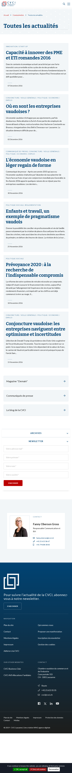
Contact (7, 671)
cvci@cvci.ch (45, 734)
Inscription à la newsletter (49, 677)
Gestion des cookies (46, 684)
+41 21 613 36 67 (41, 580)
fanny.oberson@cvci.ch (43, 577)
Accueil (6, 15)
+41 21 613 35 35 (47, 729)
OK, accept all (20, 769)
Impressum (8, 684)
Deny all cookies (38, 769)
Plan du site (9, 664)
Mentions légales (11, 677)
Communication (19, 15)
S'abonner (12, 645)
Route (42, 725)
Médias (17, 760)
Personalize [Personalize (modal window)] (54, 769)
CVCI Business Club (12, 708)
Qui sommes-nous (45, 664)
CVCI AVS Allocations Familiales (17, 714)
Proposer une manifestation (50, 671)
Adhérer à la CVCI (11, 690)
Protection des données (54, 757)
